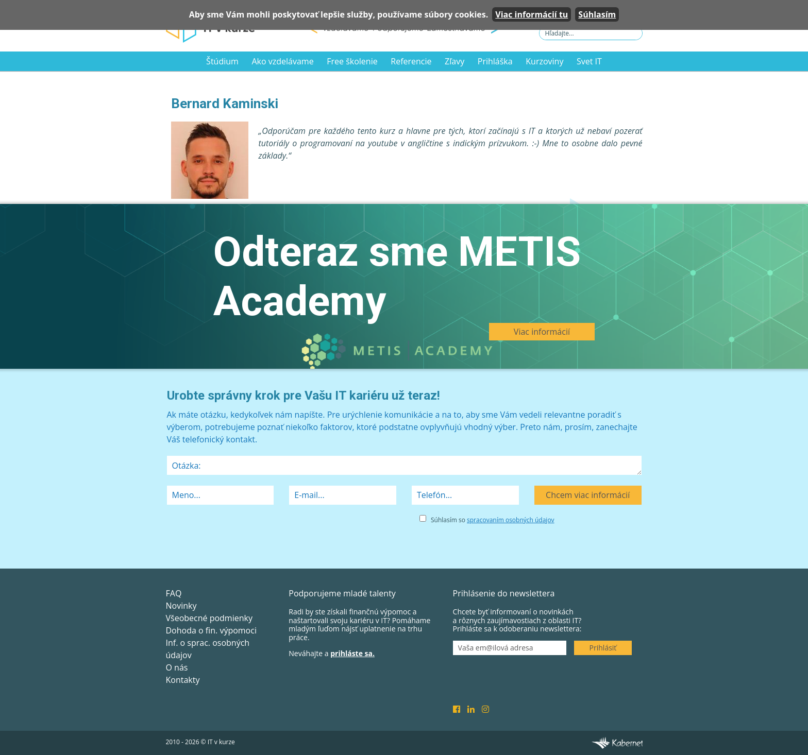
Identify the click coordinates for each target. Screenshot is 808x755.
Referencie (411, 61)
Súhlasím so (492, 520)
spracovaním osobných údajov (510, 520)
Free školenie (352, 61)
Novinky (181, 605)
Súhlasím (597, 14)
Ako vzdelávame (282, 61)
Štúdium (222, 61)
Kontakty (183, 679)
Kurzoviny (544, 61)
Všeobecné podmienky (209, 618)
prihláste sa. (352, 653)
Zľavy (454, 61)
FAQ (174, 593)
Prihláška (495, 61)
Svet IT (589, 61)
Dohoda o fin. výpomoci (211, 630)
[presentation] (245, 533)
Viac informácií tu (531, 14)
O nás (177, 667)
